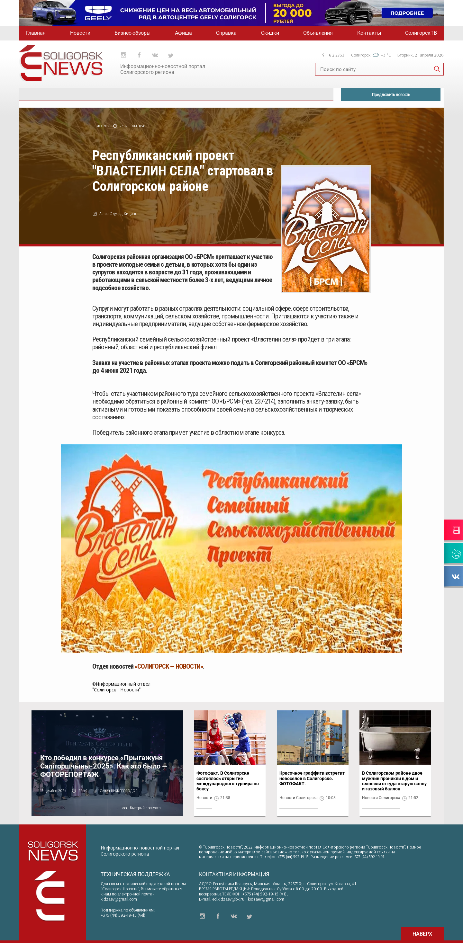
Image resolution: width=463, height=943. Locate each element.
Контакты (369, 33)
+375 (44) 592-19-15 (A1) (264, 894)
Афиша (183, 33)
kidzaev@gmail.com (119, 899)
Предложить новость (391, 94)
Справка (226, 33)
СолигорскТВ (421, 33)
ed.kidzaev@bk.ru (228, 899)
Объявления (318, 33)
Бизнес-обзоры (132, 33)
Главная (36, 33)
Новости (80, 33)
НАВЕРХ (422, 934)
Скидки (270, 33)
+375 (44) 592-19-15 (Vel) (123, 915)
